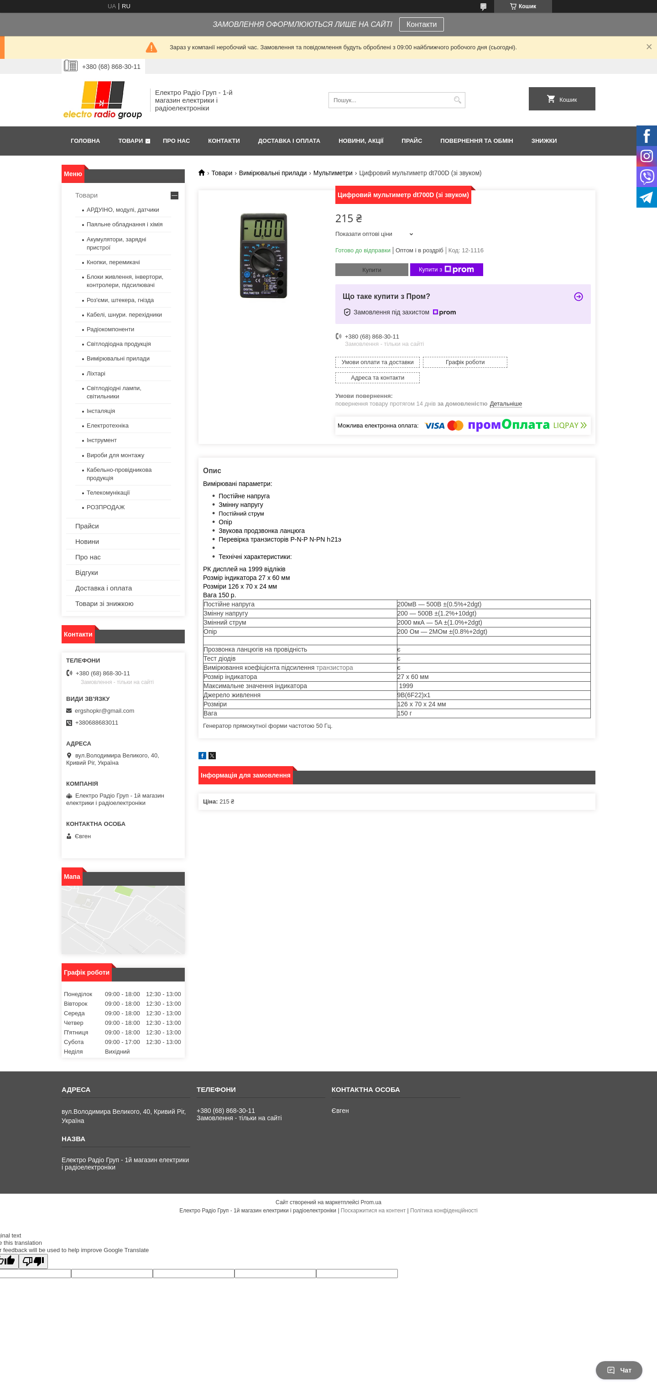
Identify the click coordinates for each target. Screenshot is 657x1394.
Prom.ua (371, 1202)
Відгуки (86, 572)
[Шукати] (457, 100)
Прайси (87, 526)
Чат (619, 1370)
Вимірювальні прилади (273, 173)
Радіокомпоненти (110, 329)
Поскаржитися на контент (373, 1210)
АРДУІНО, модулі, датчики (123, 209)
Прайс (412, 140)
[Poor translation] (33, 1261)
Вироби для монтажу (115, 455)
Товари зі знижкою (104, 603)
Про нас (176, 140)
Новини (87, 541)
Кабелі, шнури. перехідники (124, 314)
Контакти (422, 24)
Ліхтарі (96, 373)
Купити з (446, 270)
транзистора (334, 652)
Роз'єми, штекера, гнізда (120, 300)
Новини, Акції (361, 140)
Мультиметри (333, 173)
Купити (371, 269)
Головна (85, 140)
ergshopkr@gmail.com (104, 710)
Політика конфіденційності (444, 1210)
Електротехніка (108, 425)
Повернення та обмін (476, 140)
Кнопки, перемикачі (113, 262)
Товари (130, 140)
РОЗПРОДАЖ (106, 507)
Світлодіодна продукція (119, 343)
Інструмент (102, 440)
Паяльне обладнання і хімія (125, 224)
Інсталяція (101, 410)
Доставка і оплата (289, 140)
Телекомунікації (108, 492)
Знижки (544, 140)
